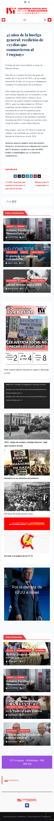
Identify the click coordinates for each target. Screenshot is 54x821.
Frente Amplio (37, 252)
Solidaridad (40, 650)
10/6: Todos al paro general (24, 711)
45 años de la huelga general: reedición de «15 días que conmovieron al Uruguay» (24, 44)
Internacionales (24, 650)
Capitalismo (12, 252)
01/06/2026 (13, 715)
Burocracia (11, 731)
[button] (45, 20)
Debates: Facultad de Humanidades (19, 231)
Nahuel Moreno (38, 281)
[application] (27, 396)
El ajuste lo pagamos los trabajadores (22, 257)
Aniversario (12, 281)
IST (14, 201)
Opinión (20, 226)
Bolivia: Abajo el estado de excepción (23, 655)
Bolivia (10, 650)
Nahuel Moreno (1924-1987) (23, 284)
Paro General (33, 707)
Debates (10, 226)
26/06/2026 (13, 661)
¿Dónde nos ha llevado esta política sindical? (24, 736)
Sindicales (24, 731)
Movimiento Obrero (15, 707)
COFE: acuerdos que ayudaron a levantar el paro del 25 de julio (15, 185)
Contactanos (13, 780)
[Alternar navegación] (24, 19)
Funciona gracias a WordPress (15, 816)
